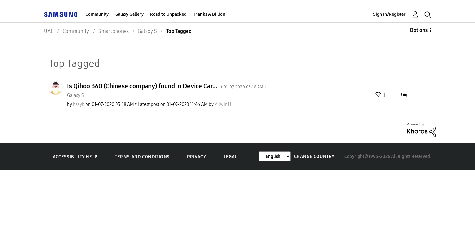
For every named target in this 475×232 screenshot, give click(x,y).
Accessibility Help (75, 157)
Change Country (314, 156)
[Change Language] (275, 156)
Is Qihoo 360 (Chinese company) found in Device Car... (166, 86)
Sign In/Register (389, 14)
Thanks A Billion (209, 14)
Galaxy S (75, 95)
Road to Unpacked (168, 14)
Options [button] (419, 30)
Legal (230, 157)
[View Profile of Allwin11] (223, 104)
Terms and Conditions (142, 157)
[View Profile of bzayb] (79, 104)
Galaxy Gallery (129, 14)
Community (97, 14)
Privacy (196, 157)
